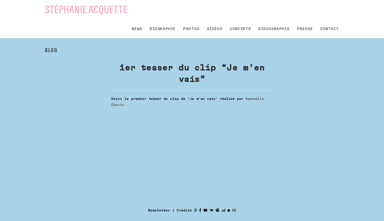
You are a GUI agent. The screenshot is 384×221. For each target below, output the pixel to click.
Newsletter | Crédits (170, 210)
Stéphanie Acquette (86, 9)
